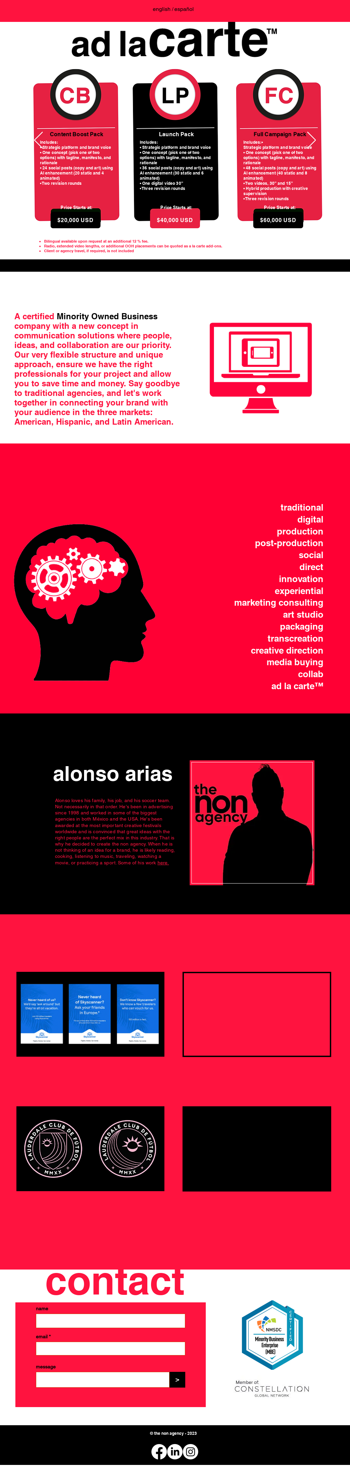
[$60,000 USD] (278, 220)
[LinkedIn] (175, 1451)
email (42, 1336)
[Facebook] (159, 1451)
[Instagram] (190, 1451)
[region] (252, 823)
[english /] (162, 9)
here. (163, 862)
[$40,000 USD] (175, 220)
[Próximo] (311, 141)
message (46, 1366)
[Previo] (38, 141)
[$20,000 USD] (75, 220)
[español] (184, 9)
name (42, 1308)
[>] (177, 1380)
